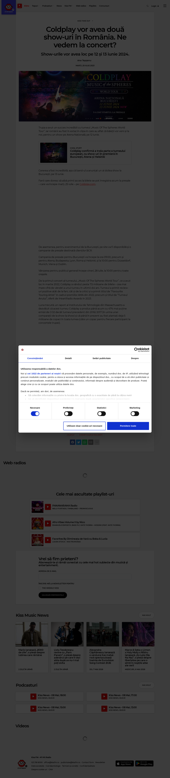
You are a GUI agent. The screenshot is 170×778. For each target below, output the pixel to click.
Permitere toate (128, 426)
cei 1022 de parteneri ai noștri (44, 373)
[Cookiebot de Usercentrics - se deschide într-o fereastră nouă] (136, 350)
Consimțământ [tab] (35, 358)
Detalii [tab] (68, 358)
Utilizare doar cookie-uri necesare (84, 426)
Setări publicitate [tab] (102, 358)
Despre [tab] (135, 358)
